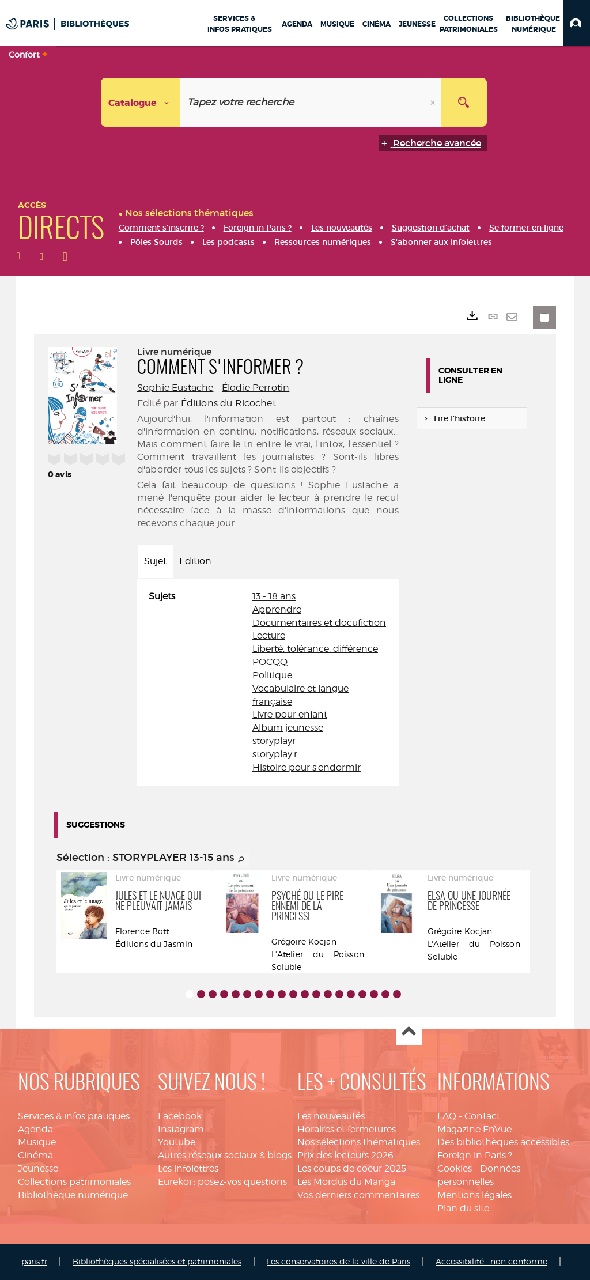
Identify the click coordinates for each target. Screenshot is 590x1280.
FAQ (446, 1116)
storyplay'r (274, 754)
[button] (576, 23)
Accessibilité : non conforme (491, 1261)
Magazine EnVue (474, 1129)
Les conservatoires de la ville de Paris (338, 1261)
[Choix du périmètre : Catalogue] (140, 102)
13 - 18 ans (274, 596)
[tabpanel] (268, 682)
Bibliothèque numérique (73, 1195)
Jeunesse (38, 1168)
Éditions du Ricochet (228, 403)
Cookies (454, 1168)
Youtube (176, 1141)
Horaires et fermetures (346, 1129)
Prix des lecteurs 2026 (345, 1155)
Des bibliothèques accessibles (503, 1141)
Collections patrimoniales (74, 1181)
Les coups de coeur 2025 (351, 1168)
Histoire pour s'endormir (306, 767)
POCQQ (270, 661)
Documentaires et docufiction (319, 622)
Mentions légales (474, 1195)
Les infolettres (188, 1168)
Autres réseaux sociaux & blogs (225, 1155)
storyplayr (274, 740)
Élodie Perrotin (255, 387)
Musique (37, 1141)
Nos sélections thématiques (358, 1141)
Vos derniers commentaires (358, 1195)
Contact (482, 1116)
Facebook (180, 1116)
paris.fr (34, 1261)
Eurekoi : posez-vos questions (222, 1181)
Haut (409, 1032)
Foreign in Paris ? (474, 1155)
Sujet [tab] (155, 561)
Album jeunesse (287, 727)
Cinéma (35, 1155)
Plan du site (463, 1208)
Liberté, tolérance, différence (315, 648)
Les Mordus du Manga (346, 1181)
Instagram (181, 1129)
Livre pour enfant (289, 714)
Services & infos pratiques (74, 1116)
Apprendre (276, 609)
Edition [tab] (195, 561)
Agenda (35, 1129)
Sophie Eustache (175, 387)
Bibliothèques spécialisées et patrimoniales (157, 1261)
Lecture (268, 635)
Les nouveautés (331, 1116)
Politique (272, 675)
